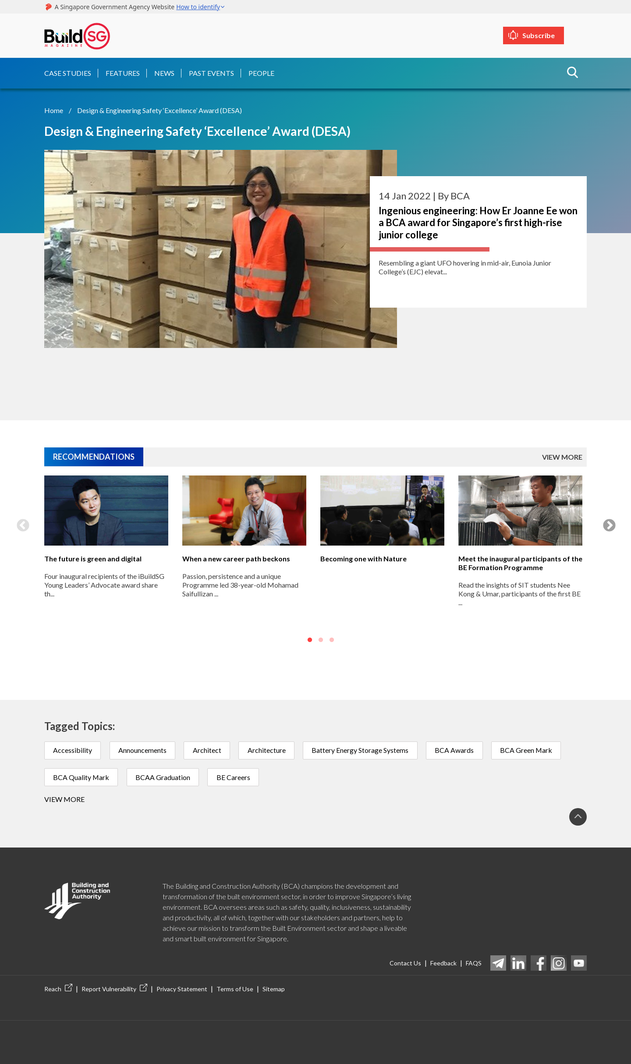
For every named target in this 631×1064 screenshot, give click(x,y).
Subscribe (555, 35)
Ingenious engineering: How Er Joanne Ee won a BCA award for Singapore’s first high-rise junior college (478, 221)
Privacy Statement (181, 989)
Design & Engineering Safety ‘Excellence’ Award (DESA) (159, 109)
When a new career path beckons (236, 557)
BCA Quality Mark (81, 777)
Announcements (144, 749)
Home (53, 109)
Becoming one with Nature (363, 557)
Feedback (443, 963)
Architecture (270, 749)
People (261, 71)
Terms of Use (234, 989)
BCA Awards (459, 749)
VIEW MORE (562, 456)
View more (64, 799)
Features (123, 71)
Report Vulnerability (114, 989)
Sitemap (273, 989)
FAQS (474, 963)
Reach (58, 989)
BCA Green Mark (532, 749)
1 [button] (309, 639)
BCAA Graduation (164, 777)
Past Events (211, 71)
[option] (106, 560)
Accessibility (72, 749)
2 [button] (320, 639)
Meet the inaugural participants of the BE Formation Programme (520, 562)
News (164, 71)
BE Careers (236, 777)
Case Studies (67, 71)
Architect (209, 749)
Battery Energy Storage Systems (364, 749)
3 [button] (331, 639)
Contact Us (405, 963)
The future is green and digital (93, 557)
